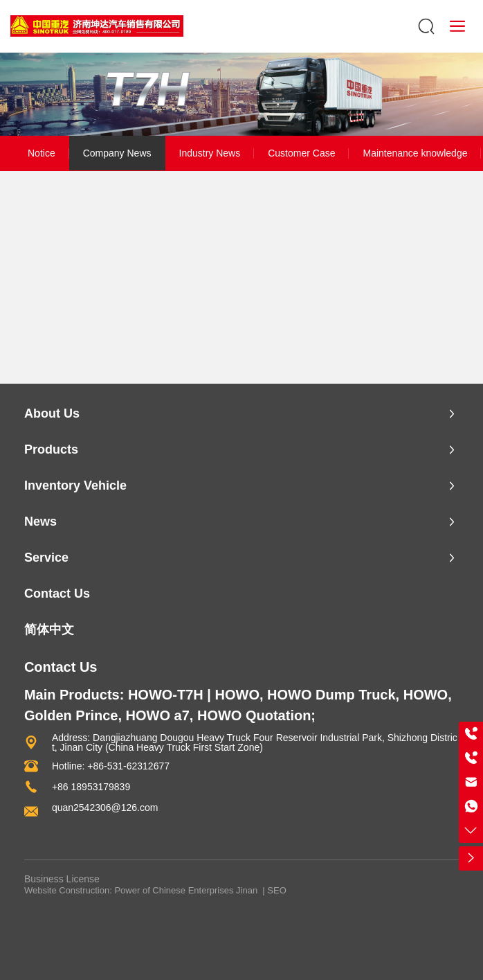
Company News (117, 153)
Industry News (210, 153)
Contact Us (61, 667)
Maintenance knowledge (415, 153)
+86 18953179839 (91, 786)
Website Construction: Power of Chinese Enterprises (129, 890)
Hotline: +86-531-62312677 (111, 766)
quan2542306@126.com (105, 807)
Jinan (246, 890)
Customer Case (301, 153)
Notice (41, 153)
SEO (276, 890)
